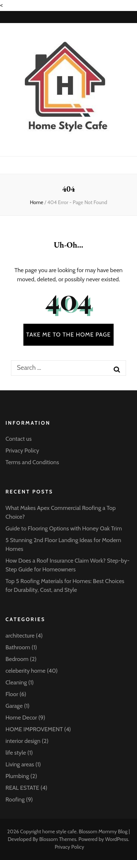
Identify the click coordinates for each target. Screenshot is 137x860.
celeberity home (25, 670)
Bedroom (16, 659)
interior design (23, 740)
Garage (14, 705)
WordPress (116, 839)
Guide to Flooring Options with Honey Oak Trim (63, 528)
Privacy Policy (22, 450)
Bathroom (17, 647)
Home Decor (21, 717)
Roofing (14, 799)
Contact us (18, 438)
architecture (19, 635)
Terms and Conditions (32, 462)
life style (15, 752)
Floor (11, 694)
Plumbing (17, 776)
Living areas (19, 764)
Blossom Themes (57, 839)
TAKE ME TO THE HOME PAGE (68, 334)
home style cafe (59, 831)
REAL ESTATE (22, 787)
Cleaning (16, 682)
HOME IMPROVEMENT (34, 729)
